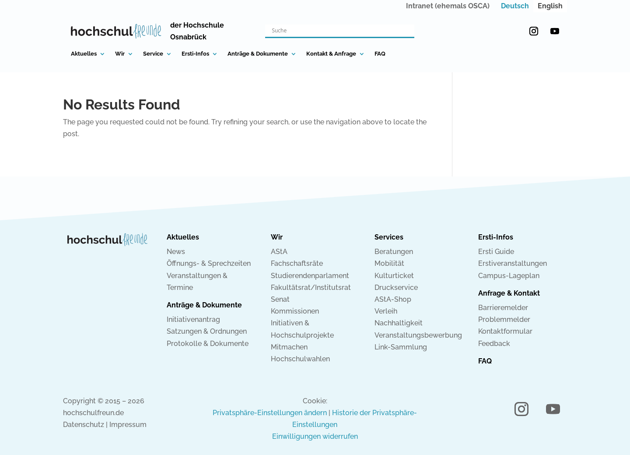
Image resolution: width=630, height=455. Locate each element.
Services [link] (388, 237)
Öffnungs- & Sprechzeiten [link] (209, 263)
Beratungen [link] (393, 251)
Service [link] (153, 54)
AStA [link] (279, 251)
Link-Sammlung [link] (400, 347)
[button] (533, 31)
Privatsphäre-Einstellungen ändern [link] (270, 413)
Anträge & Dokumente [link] (258, 54)
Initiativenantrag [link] (193, 319)
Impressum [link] (128, 424)
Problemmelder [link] (504, 319)
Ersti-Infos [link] (195, 54)
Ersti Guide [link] (496, 251)
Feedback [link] (494, 343)
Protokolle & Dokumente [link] (207, 343)
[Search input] (336, 31)
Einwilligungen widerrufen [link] (315, 436)
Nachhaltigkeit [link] (398, 323)
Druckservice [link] (396, 287)
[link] (515, 6)
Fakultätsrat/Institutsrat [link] (311, 287)
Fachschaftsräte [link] (297, 263)
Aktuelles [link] (84, 54)
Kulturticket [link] (394, 276)
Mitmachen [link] (289, 347)
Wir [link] (120, 54)
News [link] (176, 251)
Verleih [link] (385, 311)
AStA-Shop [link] (392, 299)
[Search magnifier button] (408, 31)
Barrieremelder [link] (503, 307)
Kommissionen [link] (295, 311)
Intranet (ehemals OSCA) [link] (448, 6)
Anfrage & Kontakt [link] (509, 293)
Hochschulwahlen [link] (300, 359)
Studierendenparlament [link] (310, 276)
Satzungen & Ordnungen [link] (207, 331)
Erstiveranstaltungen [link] (512, 263)
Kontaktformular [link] (505, 331)
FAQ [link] (379, 54)
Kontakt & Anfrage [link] (331, 54)
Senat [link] (280, 299)
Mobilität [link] (389, 263)
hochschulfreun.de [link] (93, 413)
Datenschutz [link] (83, 424)
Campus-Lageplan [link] (508, 276)
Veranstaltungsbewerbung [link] (418, 335)
